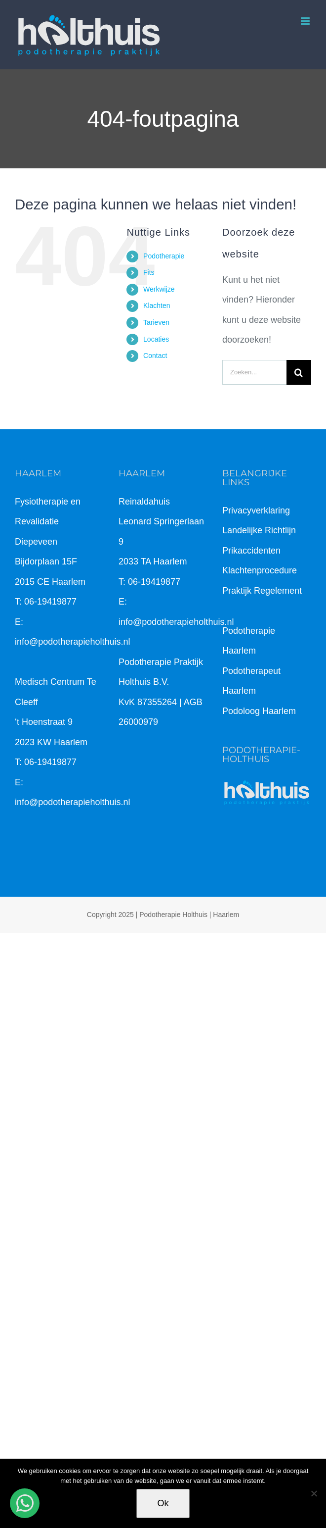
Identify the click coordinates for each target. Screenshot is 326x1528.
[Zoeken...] (254, 372)
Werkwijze (159, 289)
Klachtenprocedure (259, 570)
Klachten (156, 305)
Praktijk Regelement (262, 591)
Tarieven (156, 322)
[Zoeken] (298, 372)
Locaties (156, 339)
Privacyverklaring (256, 510)
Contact (155, 355)
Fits (149, 272)
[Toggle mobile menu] (306, 21)
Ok (162, 1503)
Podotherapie (163, 256)
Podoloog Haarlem (259, 711)
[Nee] (314, 1493)
